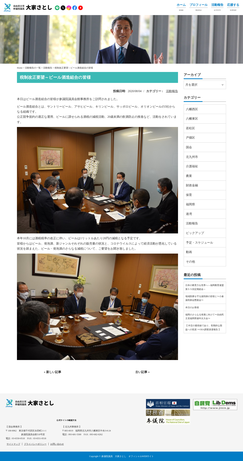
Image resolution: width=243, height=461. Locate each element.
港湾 (189, 214)
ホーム (181, 8)
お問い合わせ (57, 444)
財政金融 (192, 185)
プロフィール (199, 8)
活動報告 (217, 8)
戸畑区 (190, 137)
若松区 (190, 128)
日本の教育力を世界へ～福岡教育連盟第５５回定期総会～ (204, 287)
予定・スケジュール (199, 242)
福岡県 (190, 204)
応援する (233, 8)
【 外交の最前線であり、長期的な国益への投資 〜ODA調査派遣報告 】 (203, 327)
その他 (190, 261)
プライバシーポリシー (35, 444)
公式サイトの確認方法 (66, 420)
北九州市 (192, 156)
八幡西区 (192, 109)
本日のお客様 (192, 307)
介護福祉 (192, 166)
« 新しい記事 (52, 372)
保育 (189, 194)
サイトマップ (13, 444)
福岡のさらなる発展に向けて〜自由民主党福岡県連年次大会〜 (204, 316)
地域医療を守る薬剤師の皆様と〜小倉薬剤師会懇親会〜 (204, 298)
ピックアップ (195, 233)
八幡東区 (192, 118)
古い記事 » (142, 372)
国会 (189, 147)
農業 (189, 175)
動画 (189, 252)
